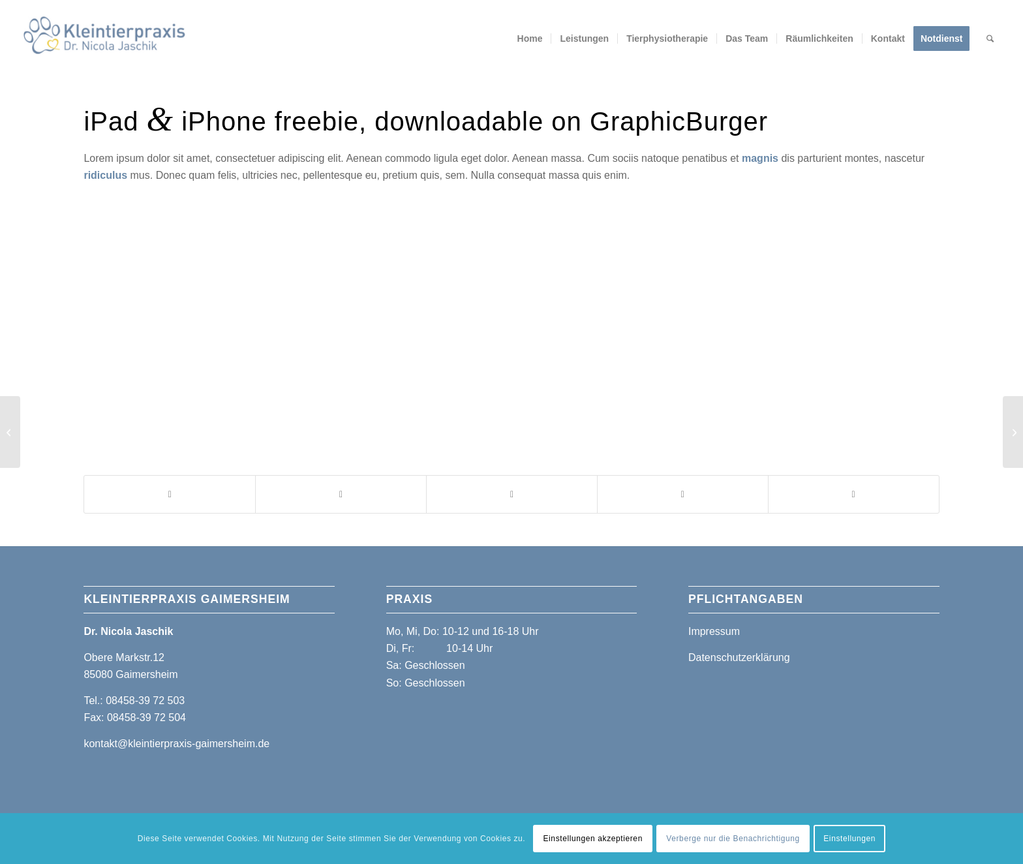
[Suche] (991, 38)
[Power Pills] (10, 432)
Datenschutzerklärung (739, 657)
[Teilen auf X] (341, 494)
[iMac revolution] (1013, 432)
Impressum (714, 631)
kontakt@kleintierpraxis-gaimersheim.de (176, 743)
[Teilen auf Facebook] (169, 494)
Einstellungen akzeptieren (592, 838)
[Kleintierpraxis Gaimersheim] (104, 38)
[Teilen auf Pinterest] (683, 494)
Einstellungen (849, 838)
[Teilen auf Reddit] (854, 494)
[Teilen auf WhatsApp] (512, 494)
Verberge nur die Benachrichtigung (733, 838)
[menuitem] (530, 38)
